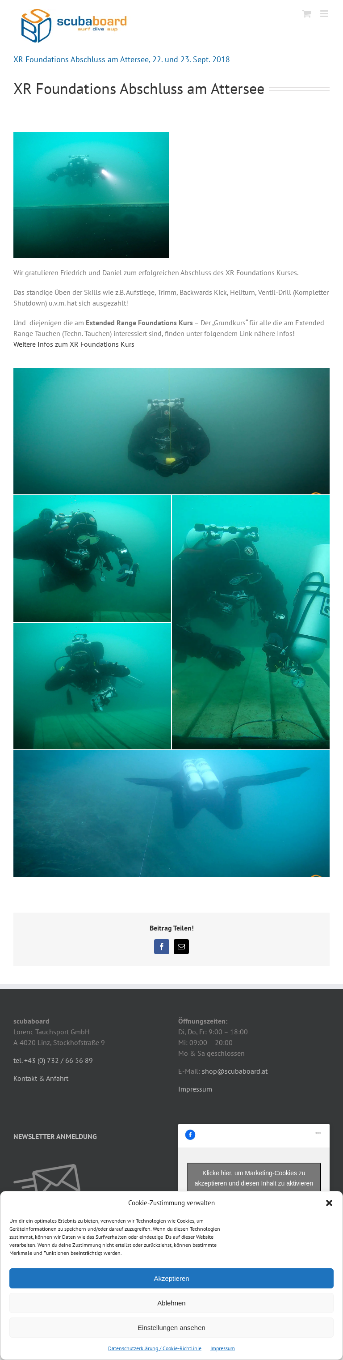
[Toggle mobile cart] (306, 13)
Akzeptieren (171, 1278)
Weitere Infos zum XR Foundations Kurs (73, 344)
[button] (329, 1202)
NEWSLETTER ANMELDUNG (55, 1136)
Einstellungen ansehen (171, 1327)
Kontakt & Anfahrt (40, 1078)
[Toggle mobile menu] (325, 13)
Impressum (222, 1348)
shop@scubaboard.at (235, 1071)
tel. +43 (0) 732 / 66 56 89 (53, 1060)
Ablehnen (171, 1303)
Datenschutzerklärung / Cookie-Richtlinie (154, 1348)
